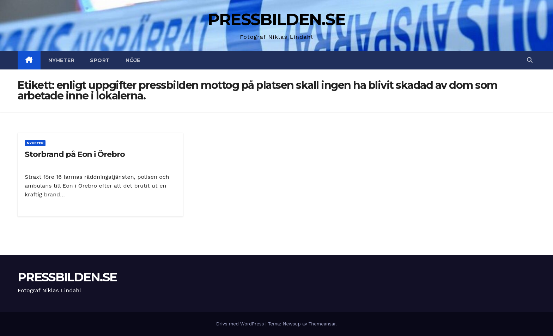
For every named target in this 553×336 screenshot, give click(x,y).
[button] (530, 60)
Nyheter (61, 60)
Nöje (133, 60)
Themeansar (322, 323)
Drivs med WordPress (241, 323)
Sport (100, 60)
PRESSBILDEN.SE (276, 19)
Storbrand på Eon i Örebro (75, 154)
